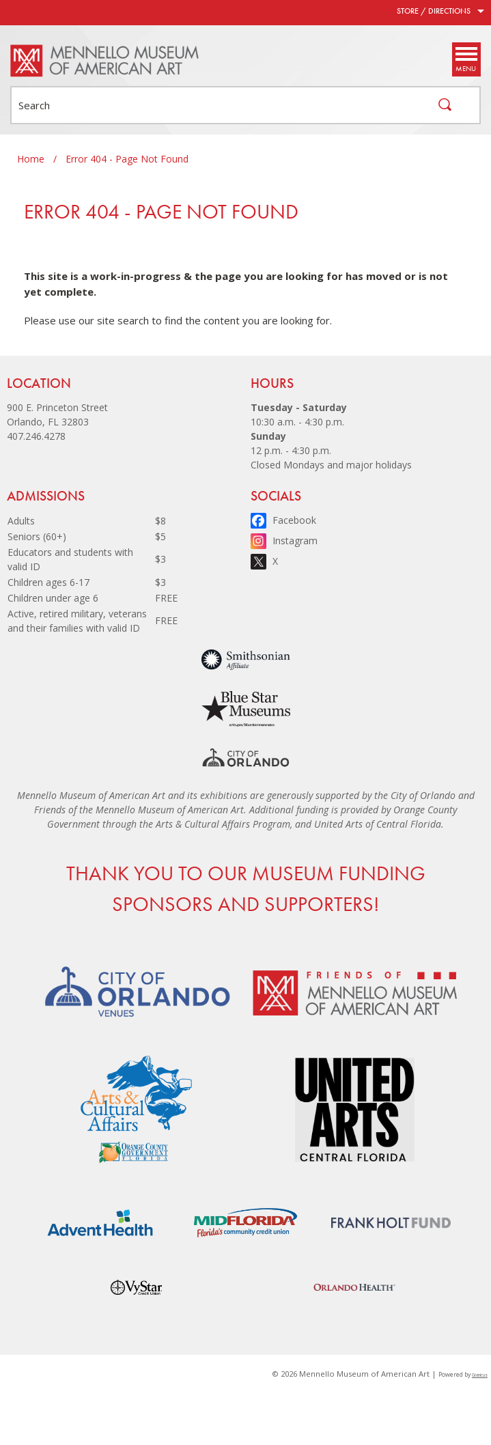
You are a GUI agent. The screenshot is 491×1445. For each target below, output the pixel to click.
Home (30, 158)
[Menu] (465, 59)
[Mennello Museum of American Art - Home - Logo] (105, 61)
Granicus (480, 1375)
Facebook (294, 520)
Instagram (295, 540)
